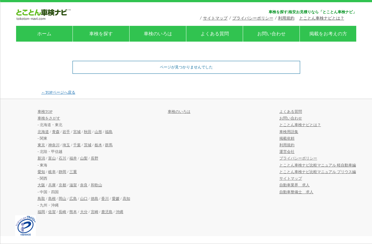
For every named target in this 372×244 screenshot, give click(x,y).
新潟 (41, 158)
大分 (84, 212)
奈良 (84, 185)
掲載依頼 (286, 138)
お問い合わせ (271, 33)
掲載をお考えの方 (328, 33)
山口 (84, 198)
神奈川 (54, 145)
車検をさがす (49, 118)
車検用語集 (288, 132)
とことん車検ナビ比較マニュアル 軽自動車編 (317, 165)
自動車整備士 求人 (296, 192)
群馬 (109, 145)
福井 (73, 158)
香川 (105, 198)
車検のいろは (158, 33)
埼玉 (66, 145)
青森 (56, 132)
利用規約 (286, 18)
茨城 (87, 145)
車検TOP (45, 111)
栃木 (98, 145)
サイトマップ (215, 18)
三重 (73, 172)
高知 (126, 198)
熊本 (73, 212)
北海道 (43, 132)
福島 (109, 132)
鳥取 (41, 198)
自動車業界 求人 (294, 185)
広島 (73, 198)
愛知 (41, 172)
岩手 (66, 132)
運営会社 (286, 151)
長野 (94, 158)
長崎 (62, 212)
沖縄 (119, 212)
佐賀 (52, 212)
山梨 (84, 158)
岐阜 (52, 172)
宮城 (77, 132)
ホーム (44, 33)
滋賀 (73, 185)
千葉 (77, 145)
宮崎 (94, 212)
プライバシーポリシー (252, 18)
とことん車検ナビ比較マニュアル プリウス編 (317, 172)
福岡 (41, 212)
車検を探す (101, 33)
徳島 (94, 198)
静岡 (62, 172)
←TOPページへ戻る (58, 92)
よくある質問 (215, 33)
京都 (62, 185)
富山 (52, 158)
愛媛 (115, 198)
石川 (62, 158)
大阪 (41, 185)
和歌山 (96, 185)
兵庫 (52, 185)
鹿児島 (107, 212)
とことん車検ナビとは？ (321, 18)
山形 (98, 132)
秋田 (87, 132)
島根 (52, 198)
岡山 (62, 198)
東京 (41, 145)
